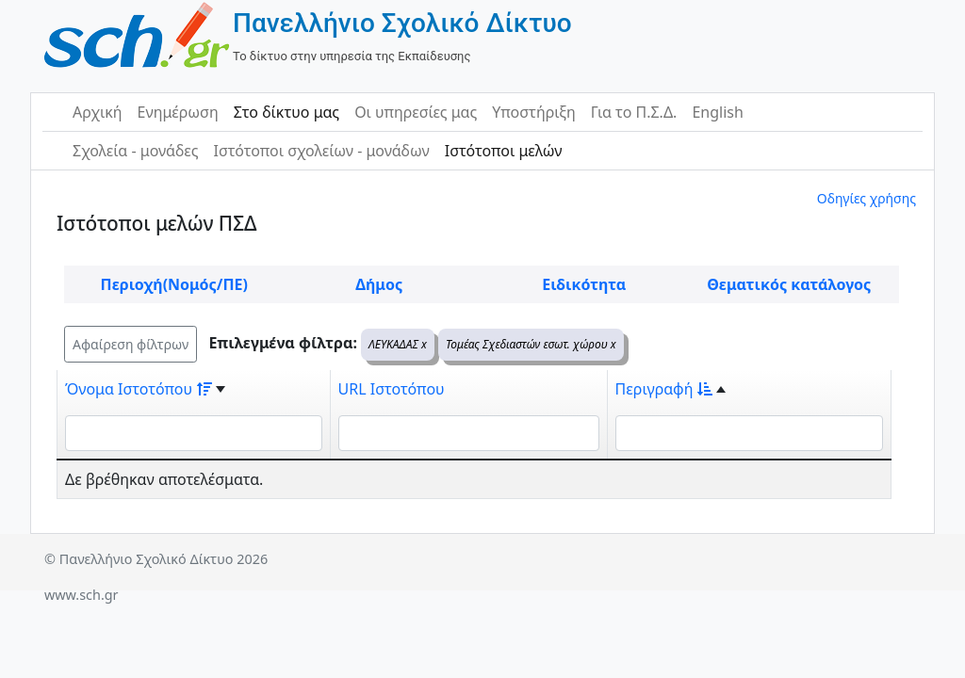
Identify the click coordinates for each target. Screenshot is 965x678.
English (717, 112)
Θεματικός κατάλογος (789, 284)
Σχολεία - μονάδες (135, 150)
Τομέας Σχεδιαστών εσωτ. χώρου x (531, 344)
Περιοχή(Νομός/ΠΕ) (174, 284)
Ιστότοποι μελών (504, 150)
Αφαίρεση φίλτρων (130, 344)
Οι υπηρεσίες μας (415, 112)
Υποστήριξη (534, 112)
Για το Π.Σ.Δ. (634, 112)
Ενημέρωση (178, 112)
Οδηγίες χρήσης (866, 198)
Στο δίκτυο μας (286, 112)
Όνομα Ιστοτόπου (138, 389)
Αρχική (98, 112)
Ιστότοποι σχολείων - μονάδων (321, 150)
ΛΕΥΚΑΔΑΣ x (397, 344)
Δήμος (378, 284)
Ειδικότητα (584, 284)
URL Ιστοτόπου (391, 389)
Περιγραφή (664, 389)
